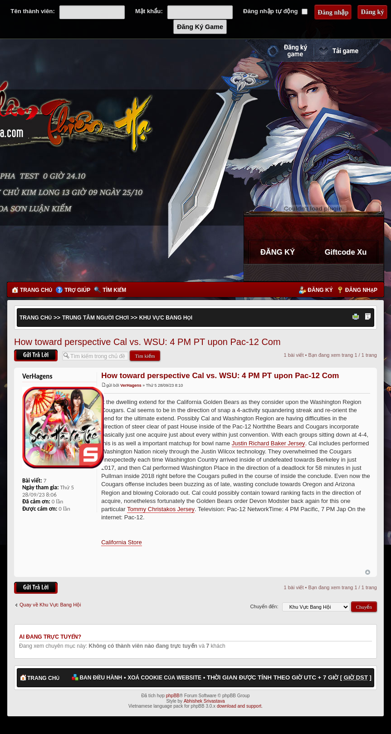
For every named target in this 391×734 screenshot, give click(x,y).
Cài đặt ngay (348, 50)
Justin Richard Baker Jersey (268, 443)
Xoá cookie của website (164, 678)
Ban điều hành (100, 678)
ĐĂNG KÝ (277, 252)
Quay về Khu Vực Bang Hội (50, 604)
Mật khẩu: (149, 11)
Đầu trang (367, 572)
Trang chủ (36, 290)
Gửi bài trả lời (36, 355)
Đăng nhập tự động (275, 11)
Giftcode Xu (346, 252)
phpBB (173, 695)
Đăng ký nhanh (278, 50)
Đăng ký (320, 290)
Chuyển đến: (264, 606)
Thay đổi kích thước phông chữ (367, 317)
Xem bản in (357, 317)
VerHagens (131, 385)
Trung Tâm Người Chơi (95, 318)
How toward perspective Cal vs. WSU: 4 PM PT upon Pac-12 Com (147, 342)
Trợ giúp (77, 290)
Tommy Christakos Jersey (161, 509)
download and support (239, 706)
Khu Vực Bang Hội (165, 318)
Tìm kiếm (114, 290)
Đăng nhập (361, 290)
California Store (121, 542)
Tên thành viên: (32, 11)
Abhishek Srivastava (204, 701)
